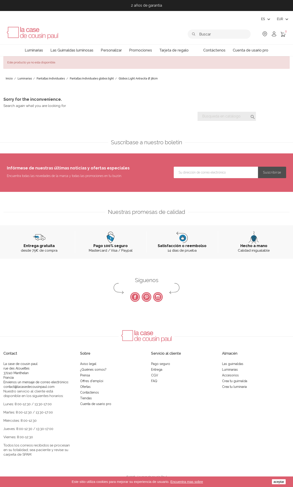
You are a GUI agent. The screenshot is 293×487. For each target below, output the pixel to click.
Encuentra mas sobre (186, 482)
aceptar (279, 482)
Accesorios (230, 375)
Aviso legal (88, 364)
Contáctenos (89, 392)
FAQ (154, 381)
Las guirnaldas (232, 364)
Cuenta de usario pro (95, 404)
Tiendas (86, 398)
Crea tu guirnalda (234, 381)
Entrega (156, 369)
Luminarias (230, 369)
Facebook (135, 297)
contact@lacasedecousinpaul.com (28, 387)
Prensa (85, 375)
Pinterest (146, 297)
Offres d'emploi (91, 381)
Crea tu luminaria (234, 387)
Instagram (158, 297)
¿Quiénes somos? (93, 369)
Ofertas (85, 387)
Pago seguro (160, 364)
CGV (154, 375)
